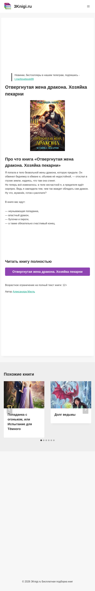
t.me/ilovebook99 (24, 79)
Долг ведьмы (65, 414)
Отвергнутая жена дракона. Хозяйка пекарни (47, 271)
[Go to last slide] (9, 409)
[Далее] (85, 409)
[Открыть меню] (88, 6)
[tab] (41, 440)
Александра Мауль (24, 291)
